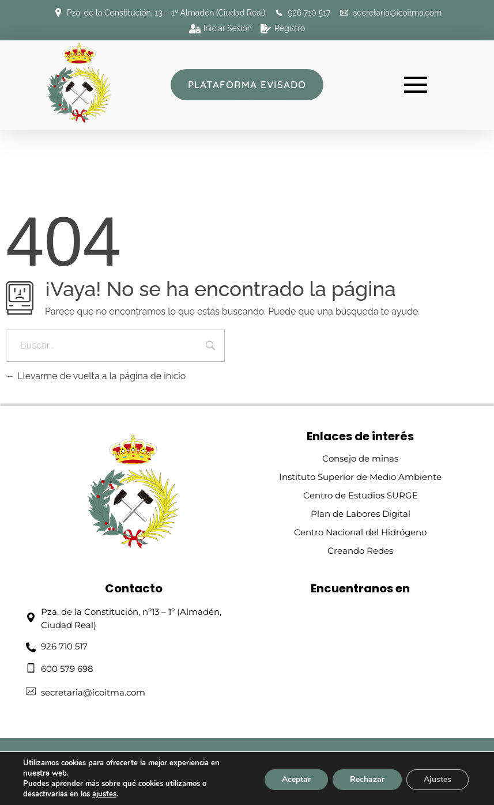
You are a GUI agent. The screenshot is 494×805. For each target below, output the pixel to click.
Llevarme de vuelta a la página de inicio (96, 376)
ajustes (104, 794)
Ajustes (437, 779)
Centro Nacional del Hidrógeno (360, 532)
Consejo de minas (360, 458)
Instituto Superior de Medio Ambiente (360, 476)
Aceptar (296, 779)
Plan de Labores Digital (360, 513)
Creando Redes (360, 550)
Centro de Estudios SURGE (360, 495)
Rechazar (367, 779)
